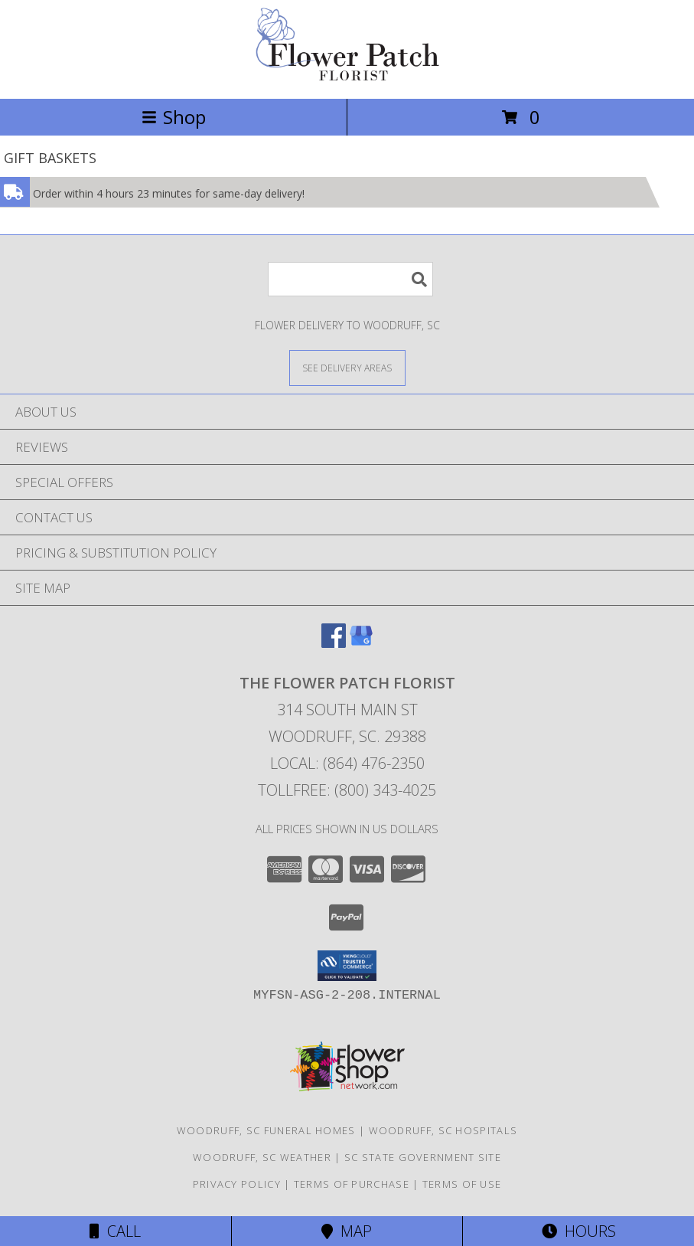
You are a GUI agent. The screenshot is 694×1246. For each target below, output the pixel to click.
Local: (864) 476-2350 (347, 763)
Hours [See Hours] (579, 1231)
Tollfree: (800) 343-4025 (347, 790)
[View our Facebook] (333, 643)
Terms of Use (462, 1184)
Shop (174, 116)
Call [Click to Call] (115, 1231)
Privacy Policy (237, 1184)
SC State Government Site (422, 1157)
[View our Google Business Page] (361, 643)
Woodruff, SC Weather (262, 1157)
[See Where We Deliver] (347, 367)
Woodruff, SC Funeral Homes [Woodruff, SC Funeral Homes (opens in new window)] (266, 1130)
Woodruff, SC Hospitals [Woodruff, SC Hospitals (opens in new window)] (443, 1130)
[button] (347, 965)
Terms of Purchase (351, 1184)
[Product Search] (350, 279)
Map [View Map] (346, 1231)
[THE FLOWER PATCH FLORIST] (347, 76)
